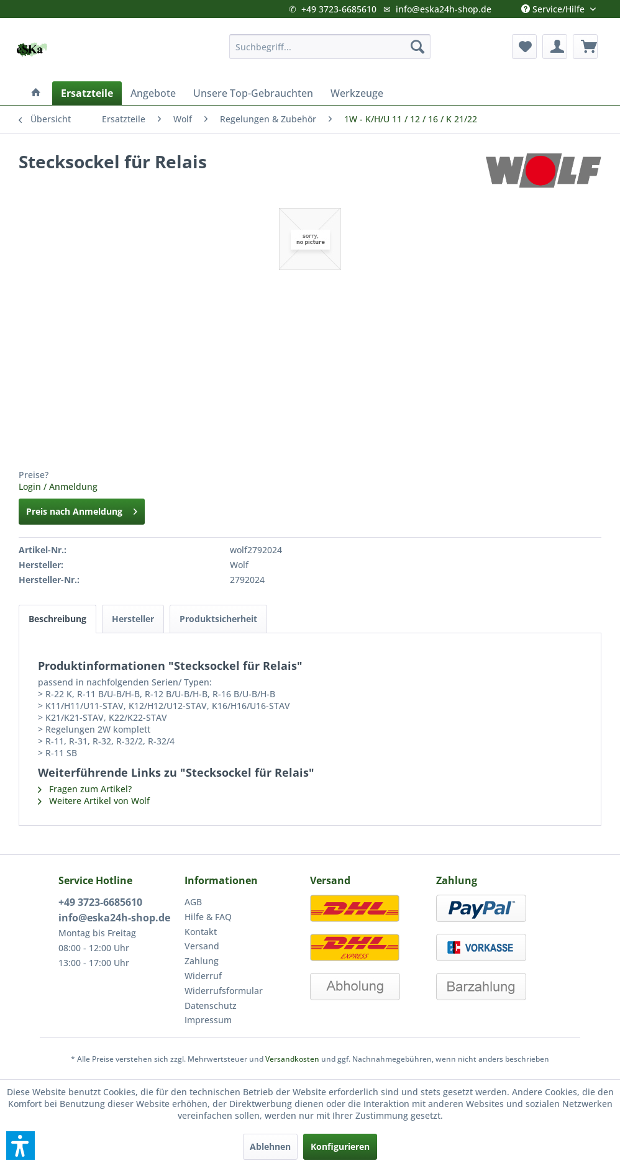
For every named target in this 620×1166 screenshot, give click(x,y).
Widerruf (203, 976)
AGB (193, 902)
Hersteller (133, 619)
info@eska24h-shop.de (443, 9)
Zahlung (202, 961)
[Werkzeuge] (357, 93)
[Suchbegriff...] (330, 46)
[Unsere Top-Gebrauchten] (253, 93)
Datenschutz (211, 1005)
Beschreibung (57, 619)
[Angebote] (153, 93)
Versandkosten (292, 1059)
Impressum (208, 1020)
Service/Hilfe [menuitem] (554, 6)
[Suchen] (417, 46)
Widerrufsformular (224, 991)
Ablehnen (270, 1146)
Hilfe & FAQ (208, 917)
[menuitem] (330, 46)
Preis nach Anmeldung (81, 509)
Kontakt (201, 932)
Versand (202, 946)
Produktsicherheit (218, 619)
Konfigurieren (340, 1146)
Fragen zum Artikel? (85, 789)
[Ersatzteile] (87, 93)
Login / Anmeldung (58, 486)
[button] (20, 1145)
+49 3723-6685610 (338, 9)
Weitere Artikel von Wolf (94, 801)
